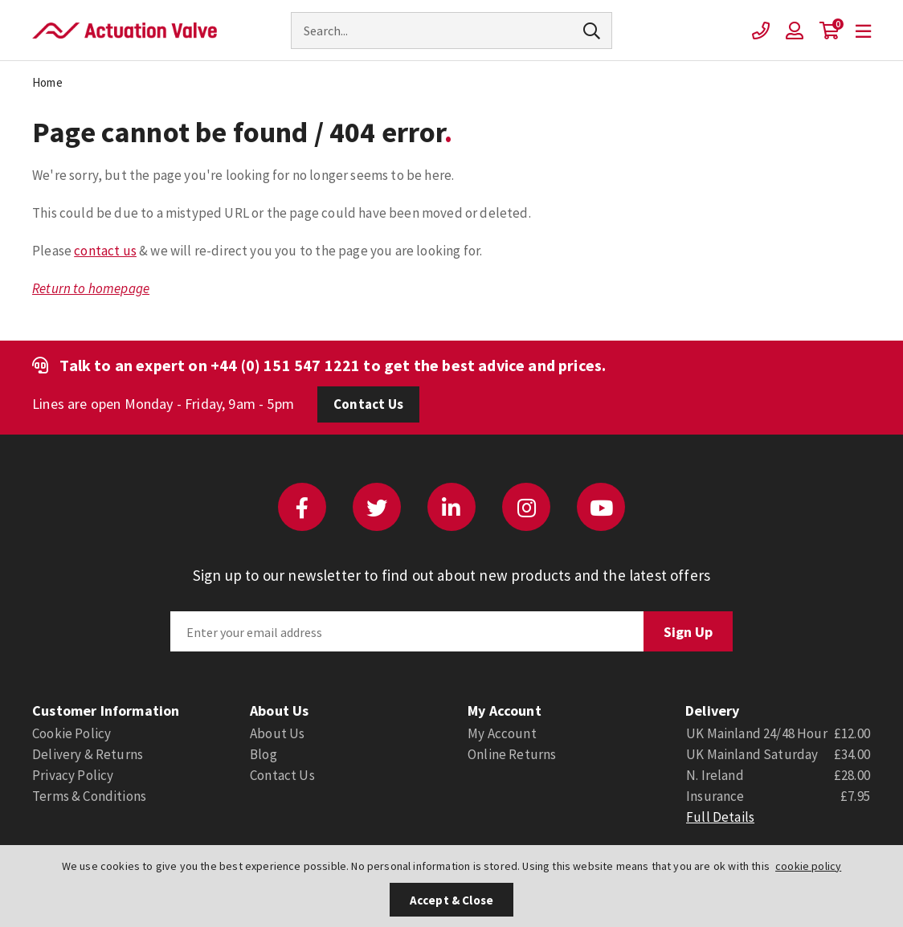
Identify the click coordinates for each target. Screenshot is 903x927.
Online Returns (512, 754)
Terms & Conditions (89, 796)
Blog (263, 754)
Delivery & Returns (87, 754)
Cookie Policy (71, 733)
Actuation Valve (124, 30)
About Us (277, 733)
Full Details (720, 817)
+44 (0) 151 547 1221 (285, 365)
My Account (502, 733)
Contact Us (368, 404)
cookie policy (808, 866)
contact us (105, 250)
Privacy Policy (72, 775)
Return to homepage (90, 288)
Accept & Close (451, 900)
